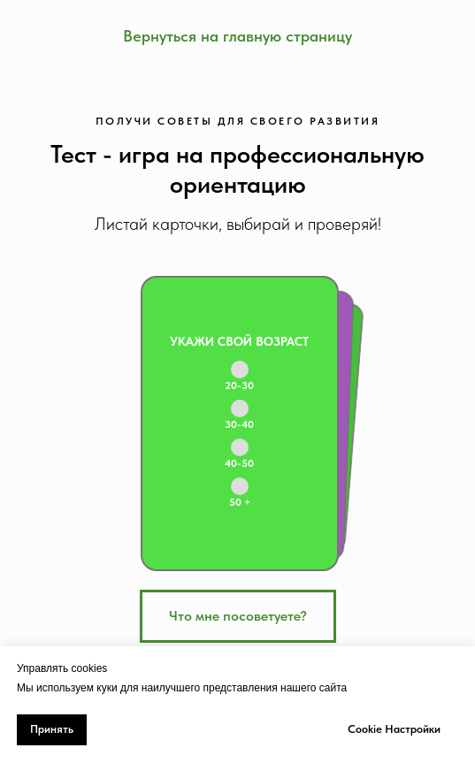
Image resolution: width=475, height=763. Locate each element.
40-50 (239, 463)
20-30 (239, 385)
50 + (239, 502)
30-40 (239, 424)
